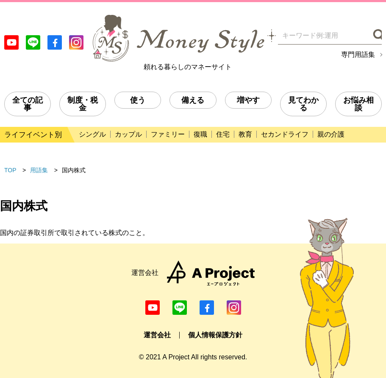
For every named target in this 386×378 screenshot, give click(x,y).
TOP (10, 170)
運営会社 (157, 335)
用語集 (39, 170)
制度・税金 (82, 104)
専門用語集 (358, 54)
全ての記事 (27, 104)
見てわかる (303, 104)
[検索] (376, 35)
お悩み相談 (358, 104)
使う (137, 100)
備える (192, 100)
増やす (248, 100)
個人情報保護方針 (215, 335)
